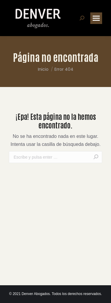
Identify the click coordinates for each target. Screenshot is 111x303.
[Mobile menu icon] (96, 18)
